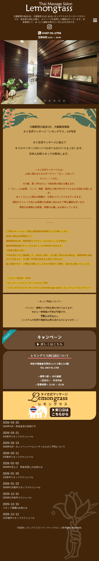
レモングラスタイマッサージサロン (42, 527)
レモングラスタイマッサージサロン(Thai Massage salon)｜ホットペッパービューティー (49, 288)
